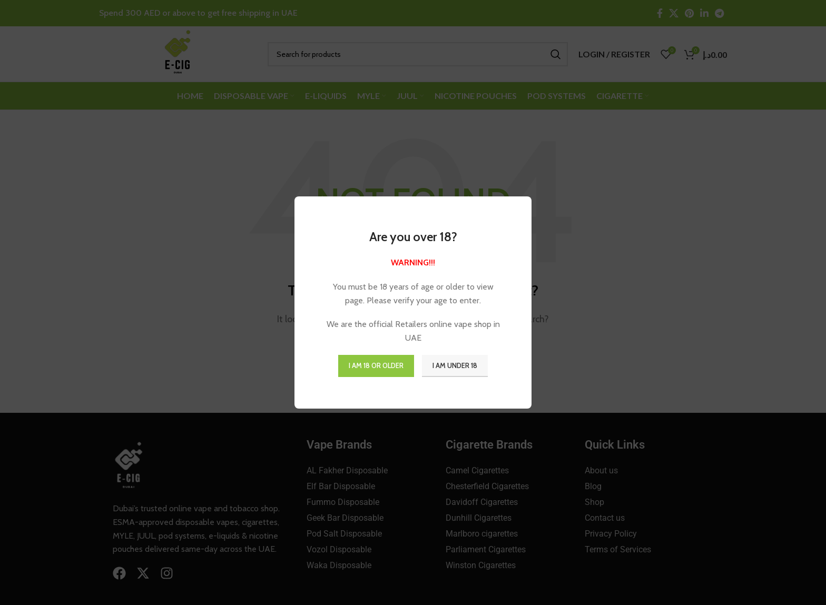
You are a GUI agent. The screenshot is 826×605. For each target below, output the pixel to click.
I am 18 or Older (376, 365)
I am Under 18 (454, 365)
